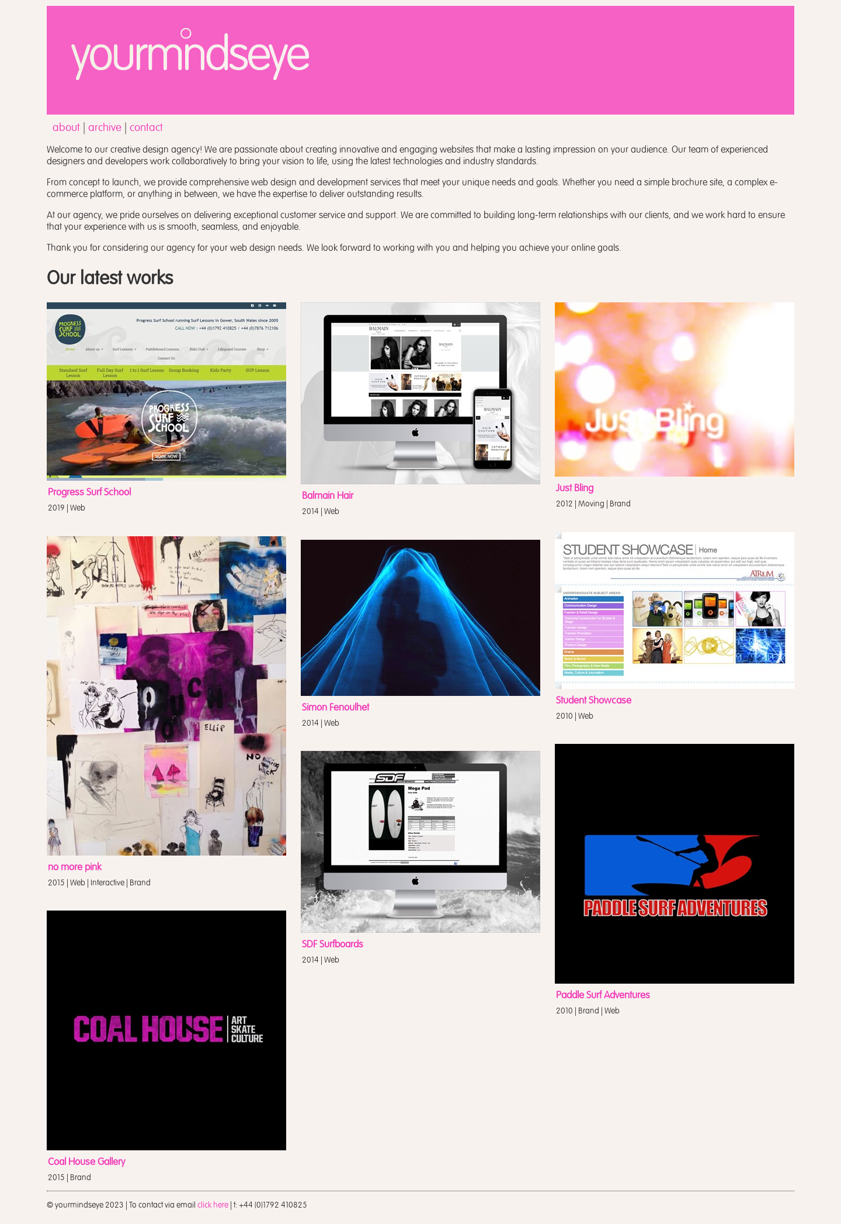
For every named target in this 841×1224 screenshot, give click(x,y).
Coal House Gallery (86, 1162)
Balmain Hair (327, 496)
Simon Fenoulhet (335, 707)
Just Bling (574, 488)
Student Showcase (593, 700)
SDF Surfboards (332, 944)
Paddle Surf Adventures (603, 995)
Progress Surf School (89, 492)
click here (212, 1205)
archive (104, 127)
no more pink (75, 867)
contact (146, 127)
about (66, 127)
